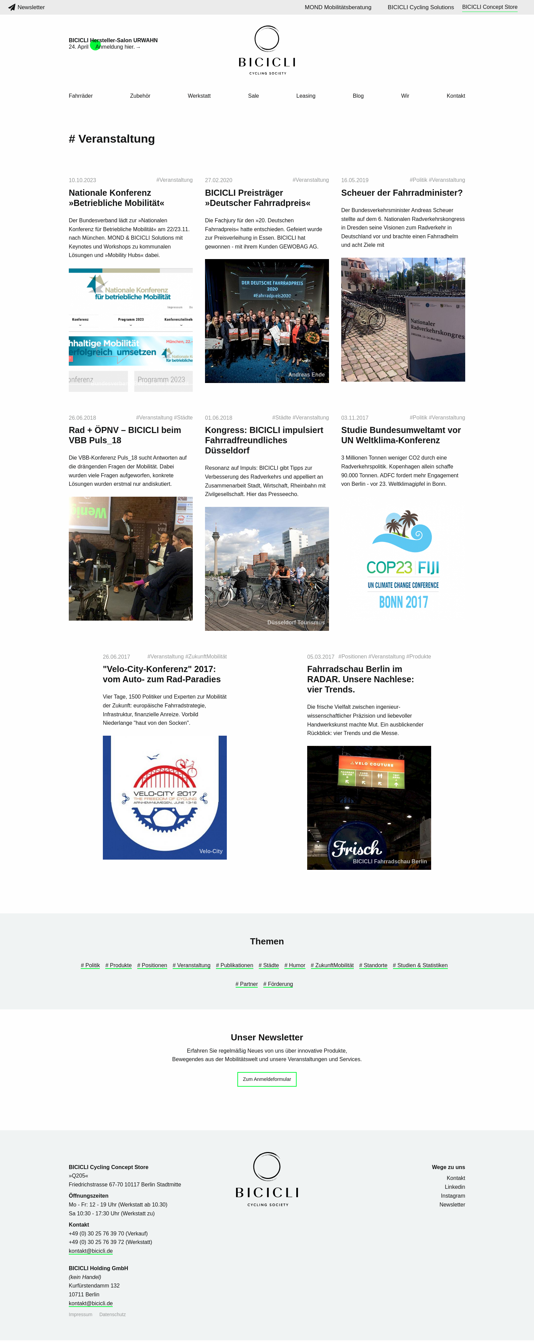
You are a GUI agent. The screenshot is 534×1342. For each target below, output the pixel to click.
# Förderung (278, 986)
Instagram (453, 1197)
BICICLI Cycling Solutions (421, 7)
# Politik (90, 967)
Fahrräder (81, 96)
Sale (253, 96)
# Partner (247, 986)
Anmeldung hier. (115, 47)
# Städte (269, 967)
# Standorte (373, 967)
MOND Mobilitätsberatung (338, 7)
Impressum (80, 1316)
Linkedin (455, 1189)
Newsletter (26, 7)
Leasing (305, 96)
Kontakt (456, 96)
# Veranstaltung (191, 967)
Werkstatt (199, 96)
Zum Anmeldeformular (267, 1081)
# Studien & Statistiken (420, 967)
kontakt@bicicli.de (91, 1253)
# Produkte (118, 967)
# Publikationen (234, 967)
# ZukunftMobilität (332, 967)
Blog (358, 96)
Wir (405, 96)
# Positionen (152, 967)
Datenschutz (112, 1316)
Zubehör (140, 96)
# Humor (294, 967)
